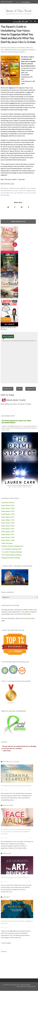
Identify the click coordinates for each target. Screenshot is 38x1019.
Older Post (30, 389)
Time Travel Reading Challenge (11, 555)
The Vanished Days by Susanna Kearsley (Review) (21, 5)
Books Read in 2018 (7, 514)
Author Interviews (7, 543)
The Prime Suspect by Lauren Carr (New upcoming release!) (21, 41)
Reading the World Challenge (10, 558)
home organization (22, 50)
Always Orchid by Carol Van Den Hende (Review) (22, 33)
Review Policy (30, 618)
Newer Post (7, 389)
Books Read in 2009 (7, 540)
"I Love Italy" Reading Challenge (11, 552)
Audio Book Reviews (8, 502)
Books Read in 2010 (7, 537)
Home (19, 389)
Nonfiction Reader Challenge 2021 (12, 546)
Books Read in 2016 (7, 523)
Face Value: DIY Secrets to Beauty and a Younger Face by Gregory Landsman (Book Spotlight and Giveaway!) (16, 831)
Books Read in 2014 (7, 526)
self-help (15, 52)
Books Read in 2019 (7, 511)
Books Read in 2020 (7, 508)
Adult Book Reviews (11, 50)
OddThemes (20, 988)
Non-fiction (8, 52)
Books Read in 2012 (7, 531)
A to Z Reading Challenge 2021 (11, 549)
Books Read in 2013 (7, 529)
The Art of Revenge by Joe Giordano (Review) (15, 877)
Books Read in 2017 (7, 517)
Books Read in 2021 (7, 505)
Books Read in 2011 (7, 534)
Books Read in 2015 (7, 520)
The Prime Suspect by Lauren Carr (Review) (21, 27)
